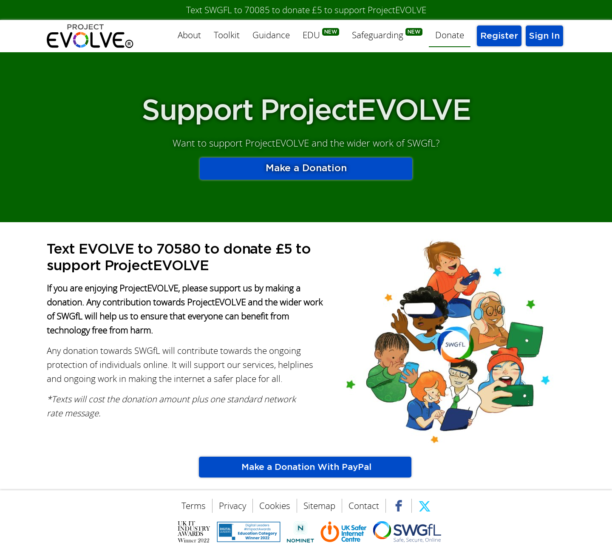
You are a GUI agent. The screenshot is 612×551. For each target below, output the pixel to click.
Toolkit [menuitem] (227, 35)
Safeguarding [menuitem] (377, 35)
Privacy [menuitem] (232, 505)
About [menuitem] (189, 35)
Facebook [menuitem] (398, 505)
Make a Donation (306, 168)
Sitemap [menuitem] (319, 505)
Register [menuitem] (499, 35)
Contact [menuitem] (363, 505)
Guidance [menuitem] (271, 35)
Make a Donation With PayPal (305, 467)
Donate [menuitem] (449, 35)
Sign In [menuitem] (544, 35)
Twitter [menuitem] (424, 505)
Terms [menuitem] (193, 505)
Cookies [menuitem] (274, 505)
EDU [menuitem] (311, 35)
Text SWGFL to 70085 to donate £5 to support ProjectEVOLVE (306, 10)
